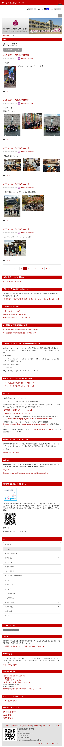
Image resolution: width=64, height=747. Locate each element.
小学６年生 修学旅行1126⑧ (16, 55)
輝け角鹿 (6, 35)
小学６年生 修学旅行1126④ (16, 229)
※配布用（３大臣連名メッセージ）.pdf (16, 413)
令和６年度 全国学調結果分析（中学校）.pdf (18, 386)
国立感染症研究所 (11, 701)
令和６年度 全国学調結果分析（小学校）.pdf (18, 383)
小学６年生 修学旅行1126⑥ (16, 148)
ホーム (8, 726)
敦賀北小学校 (9, 712)
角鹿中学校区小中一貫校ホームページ (17, 682)
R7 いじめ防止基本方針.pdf (12, 281)
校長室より (46, 726)
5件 (18, 50)
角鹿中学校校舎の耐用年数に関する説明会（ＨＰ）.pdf (22, 689)
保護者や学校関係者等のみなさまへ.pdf (16, 317)
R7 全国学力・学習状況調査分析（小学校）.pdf (19, 333)
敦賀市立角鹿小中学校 (15, 3)
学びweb (6, 470)
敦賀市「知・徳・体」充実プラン (15, 676)
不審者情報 (8, 678)
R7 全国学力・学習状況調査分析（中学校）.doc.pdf (21, 329)
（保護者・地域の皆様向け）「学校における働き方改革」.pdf (24, 646)
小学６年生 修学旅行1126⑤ (16, 184)
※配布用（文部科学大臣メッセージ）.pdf (18, 410)
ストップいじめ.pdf (9, 665)
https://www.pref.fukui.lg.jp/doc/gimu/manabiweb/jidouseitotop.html (25, 473)
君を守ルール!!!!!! (26, 726)
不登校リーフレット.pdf (11, 452)
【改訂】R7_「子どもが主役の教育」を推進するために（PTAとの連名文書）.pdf (31, 299)
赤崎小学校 (8, 718)
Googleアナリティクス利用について (48, 743)
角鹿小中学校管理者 (26, 58)
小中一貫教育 (56, 726)
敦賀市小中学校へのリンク (14, 680)
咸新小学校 (8, 715)
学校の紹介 (37, 726)
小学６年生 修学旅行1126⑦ (16, 100)
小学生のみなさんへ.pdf (11, 311)
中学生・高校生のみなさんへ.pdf (14, 314)
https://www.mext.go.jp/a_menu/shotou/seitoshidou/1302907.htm (30, 419)
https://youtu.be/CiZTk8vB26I (43, 429)
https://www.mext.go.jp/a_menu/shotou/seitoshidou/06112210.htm (25, 424)
